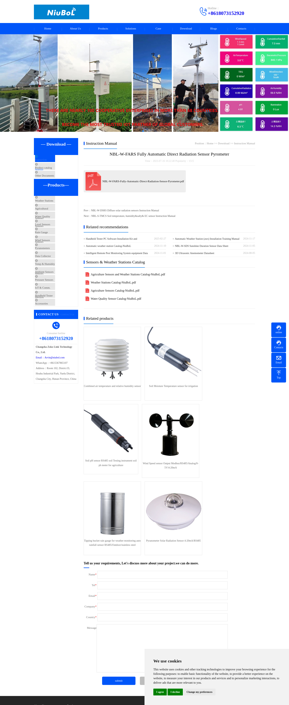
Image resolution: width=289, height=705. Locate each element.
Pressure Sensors (52, 319)
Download (186, 29)
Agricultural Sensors (54, 221)
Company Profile (43, 630)
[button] (140, 132)
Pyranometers (50, 276)
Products (103, 29)
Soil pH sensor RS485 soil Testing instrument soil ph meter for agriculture (227, 386)
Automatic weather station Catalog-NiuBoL (108, 246)
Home (47, 29)
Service (38, 652)
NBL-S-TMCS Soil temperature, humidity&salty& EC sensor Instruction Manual (133, 216)
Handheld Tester (52, 341)
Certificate (39, 647)
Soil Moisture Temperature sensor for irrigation (169, 384)
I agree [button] (160, 692)
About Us (75, 29)
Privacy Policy (74, 663)
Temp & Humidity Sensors (57, 297)
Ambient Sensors (52, 308)
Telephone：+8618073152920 (178, 640)
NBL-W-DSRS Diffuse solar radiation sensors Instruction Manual (125, 211)
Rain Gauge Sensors (54, 254)
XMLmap (138, 699)
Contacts (241, 29)
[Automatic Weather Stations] (144, 84)
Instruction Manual (53, 161)
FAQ (36, 687)
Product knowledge (44, 676)
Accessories (49, 352)
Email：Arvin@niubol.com (50, 408)
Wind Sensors (50, 265)
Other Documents (52, 182)
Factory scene (41, 636)
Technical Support (43, 682)
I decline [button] (175, 692)
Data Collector (51, 286)
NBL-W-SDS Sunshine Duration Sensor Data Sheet (201, 246)
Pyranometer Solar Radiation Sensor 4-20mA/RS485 (227, 460)
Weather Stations (52, 210)
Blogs (213, 29)
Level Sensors (50, 243)
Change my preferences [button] (199, 692)
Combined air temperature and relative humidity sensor (111, 386)
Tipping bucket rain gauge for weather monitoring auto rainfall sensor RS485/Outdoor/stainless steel (169, 460)
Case (158, 29)
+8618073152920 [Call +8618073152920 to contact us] (226, 13)
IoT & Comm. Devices (55, 330)
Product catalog (51, 172)
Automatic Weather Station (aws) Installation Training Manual (207, 239)
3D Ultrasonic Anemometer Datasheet (194, 254)
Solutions (130, 29)
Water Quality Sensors (55, 232)
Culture (38, 641)
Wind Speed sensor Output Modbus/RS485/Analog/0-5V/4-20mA (111, 460)
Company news (42, 670)
